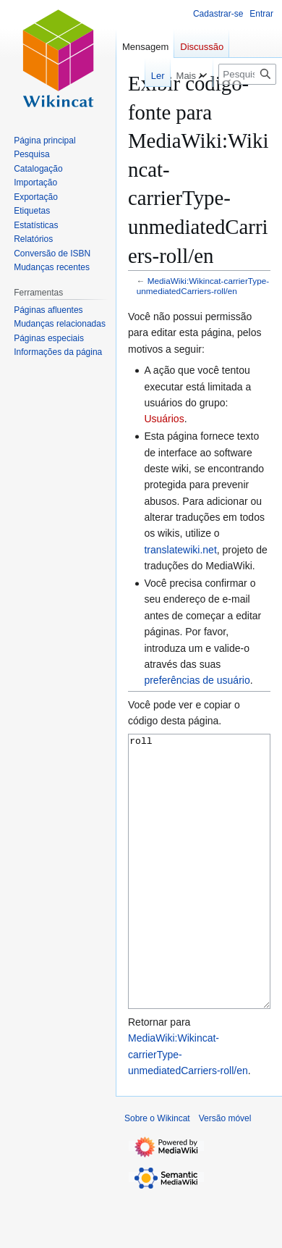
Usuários (164, 418)
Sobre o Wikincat (157, 1173)
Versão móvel (225, 1173)
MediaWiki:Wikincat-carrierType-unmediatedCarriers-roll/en (203, 286)
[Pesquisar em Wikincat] (247, 74)
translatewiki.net (180, 550)
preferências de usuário (196, 680)
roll (199, 898)
